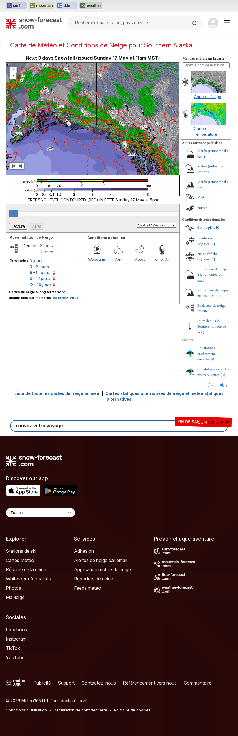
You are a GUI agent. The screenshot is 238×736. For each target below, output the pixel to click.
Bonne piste (206, 227)
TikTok (13, 648)
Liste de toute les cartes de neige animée (56, 393)
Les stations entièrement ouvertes (206, 353)
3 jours (46, 245)
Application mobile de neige (102, 569)
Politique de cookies (132, 710)
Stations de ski (21, 551)
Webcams (97, 259)
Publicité (42, 683)
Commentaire (197, 683)
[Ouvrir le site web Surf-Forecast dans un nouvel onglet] (16, 6)
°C (214, 386)
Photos (13, 588)
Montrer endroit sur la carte (203, 58)
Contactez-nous (98, 683)
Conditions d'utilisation (26, 710)
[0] (218, 227)
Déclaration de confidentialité (80, 710)
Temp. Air (161, 259)
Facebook (16, 630)
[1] (213, 259)
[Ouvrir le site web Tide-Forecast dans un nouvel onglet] (66, 6)
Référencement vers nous (150, 683)
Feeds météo (87, 588)
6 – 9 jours (39, 272)
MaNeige (15, 597)
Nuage (202, 208)
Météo (140, 259)
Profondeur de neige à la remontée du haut (212, 274)
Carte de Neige (207, 96)
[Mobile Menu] (227, 23)
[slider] (13, 213)
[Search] (195, 23)
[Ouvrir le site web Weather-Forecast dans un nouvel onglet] (90, 6)
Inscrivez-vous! (66, 298)
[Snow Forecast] (34, 23)
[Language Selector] (40, 512)
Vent (118, 259)
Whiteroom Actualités (28, 579)
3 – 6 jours (39, 266)
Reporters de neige (93, 579)
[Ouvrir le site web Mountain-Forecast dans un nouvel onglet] (41, 6)
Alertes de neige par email (100, 560)
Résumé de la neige (26, 569)
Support (66, 683)
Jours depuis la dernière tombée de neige (211, 326)
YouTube (15, 657)
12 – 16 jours (41, 284)
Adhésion (84, 551)
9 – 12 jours (40, 278)
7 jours (46, 251)
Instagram (16, 639)
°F (226, 386)
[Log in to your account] (213, 23)
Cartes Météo (20, 560)
